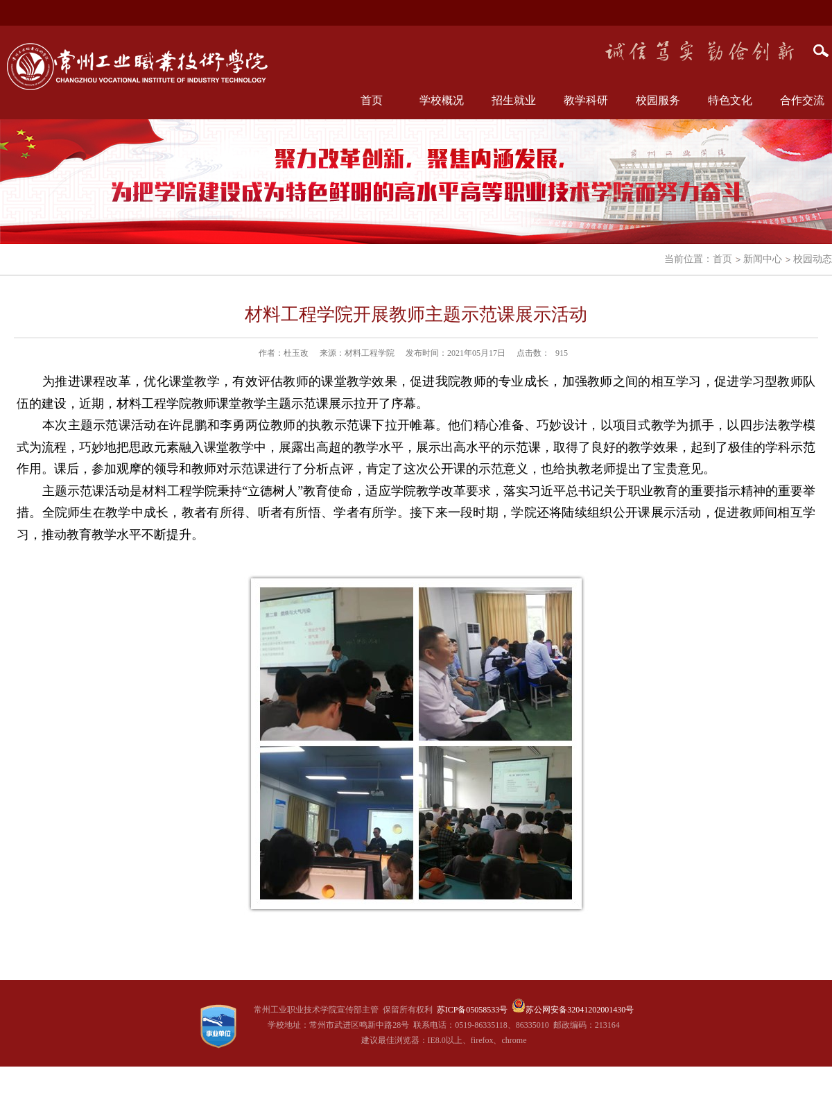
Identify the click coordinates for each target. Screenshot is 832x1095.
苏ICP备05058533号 (472, 1010)
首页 (372, 100)
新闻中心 (762, 259)
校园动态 (812, 259)
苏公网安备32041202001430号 (580, 1010)
